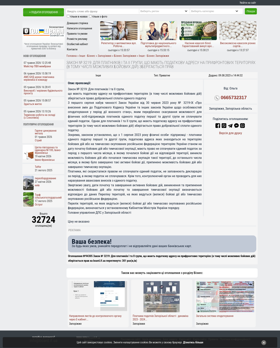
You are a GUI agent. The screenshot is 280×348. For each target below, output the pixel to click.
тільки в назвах (79, 16)
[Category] (218, 11)
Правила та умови (77, 33)
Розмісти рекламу (77, 38)
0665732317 (234, 97)
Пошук (251, 11)
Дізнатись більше (193, 342)
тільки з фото (99, 16)
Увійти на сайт (248, 2)
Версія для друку (230, 133)
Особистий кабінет (77, 44)
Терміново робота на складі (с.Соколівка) (39, 116)
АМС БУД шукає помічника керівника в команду (39, 78)
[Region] (167, 11)
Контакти (72, 49)
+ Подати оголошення (43, 12)
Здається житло (33, 104)
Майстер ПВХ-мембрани (37, 66)
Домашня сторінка (77, 23)
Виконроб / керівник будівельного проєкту (43, 92)
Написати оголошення (79, 28)
